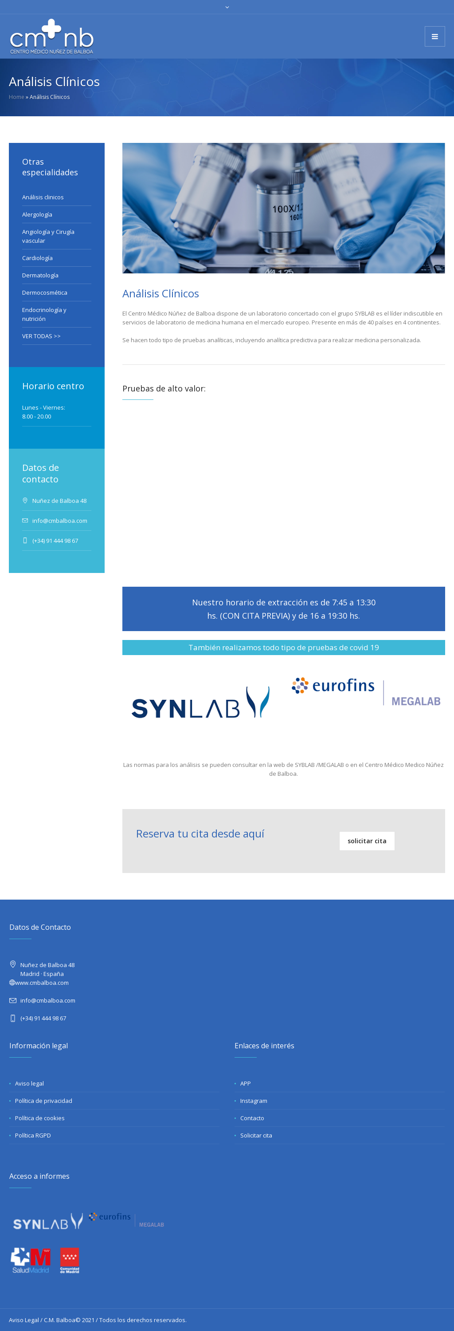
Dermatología (40, 275)
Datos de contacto (40, 473)
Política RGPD (33, 1135)
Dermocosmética (44, 292)
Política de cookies (40, 1118)
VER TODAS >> (41, 336)
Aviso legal (29, 1083)
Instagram (253, 1101)
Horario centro (53, 386)
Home (16, 97)
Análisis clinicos (43, 197)
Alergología (37, 214)
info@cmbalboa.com (47, 1000)
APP (245, 1083)
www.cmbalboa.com (42, 983)
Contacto (252, 1118)
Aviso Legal (24, 1320)
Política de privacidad (43, 1101)
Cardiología (37, 258)
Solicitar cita (256, 1135)
